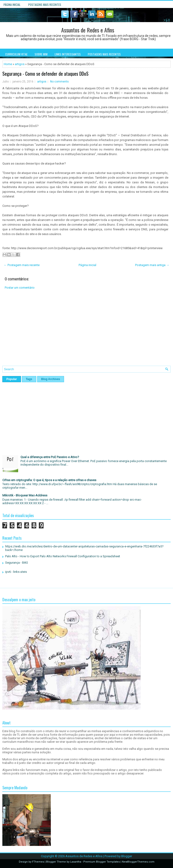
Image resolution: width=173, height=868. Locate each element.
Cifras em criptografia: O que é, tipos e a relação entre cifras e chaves (49, 480)
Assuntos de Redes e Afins (87, 30)
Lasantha (75, 861)
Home (8, 64)
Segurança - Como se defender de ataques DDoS (45, 73)
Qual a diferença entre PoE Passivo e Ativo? (49, 457)
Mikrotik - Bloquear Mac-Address (24, 495)
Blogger (126, 856)
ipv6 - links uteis (16, 571)
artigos (19, 64)
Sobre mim (41, 54)
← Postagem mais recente (22, 265)
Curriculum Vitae (16, 54)
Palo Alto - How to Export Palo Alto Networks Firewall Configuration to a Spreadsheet (62, 556)
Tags (29, 379)
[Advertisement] (86, 331)
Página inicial (12, 5)
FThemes (38, 861)
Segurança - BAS (16, 562)
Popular (11, 379)
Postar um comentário (20, 287)
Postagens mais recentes (44, 5)
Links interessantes (68, 54)
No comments (59, 81)
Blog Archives (50, 379)
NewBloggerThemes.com (138, 861)
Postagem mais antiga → (152, 265)
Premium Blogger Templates (101, 861)
